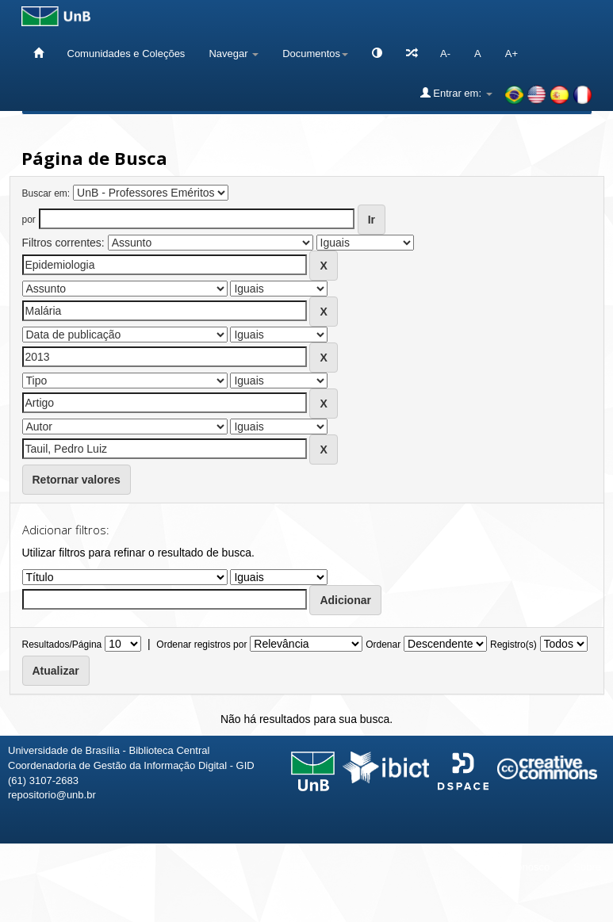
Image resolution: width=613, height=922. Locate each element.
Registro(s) (513, 644)
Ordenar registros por (201, 644)
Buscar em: (46, 193)
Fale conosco (519, 867)
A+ (511, 53)
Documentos (315, 53)
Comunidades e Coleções (126, 53)
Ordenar (383, 644)
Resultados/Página (62, 644)
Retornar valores (77, 479)
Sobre (587, 867)
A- (445, 53)
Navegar (234, 53)
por (29, 219)
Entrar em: (456, 92)
